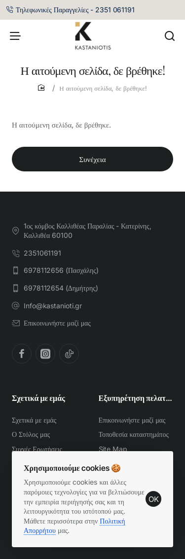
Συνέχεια (92, 159)
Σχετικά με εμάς (38, 398)
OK (153, 499)
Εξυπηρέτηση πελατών (136, 398)
